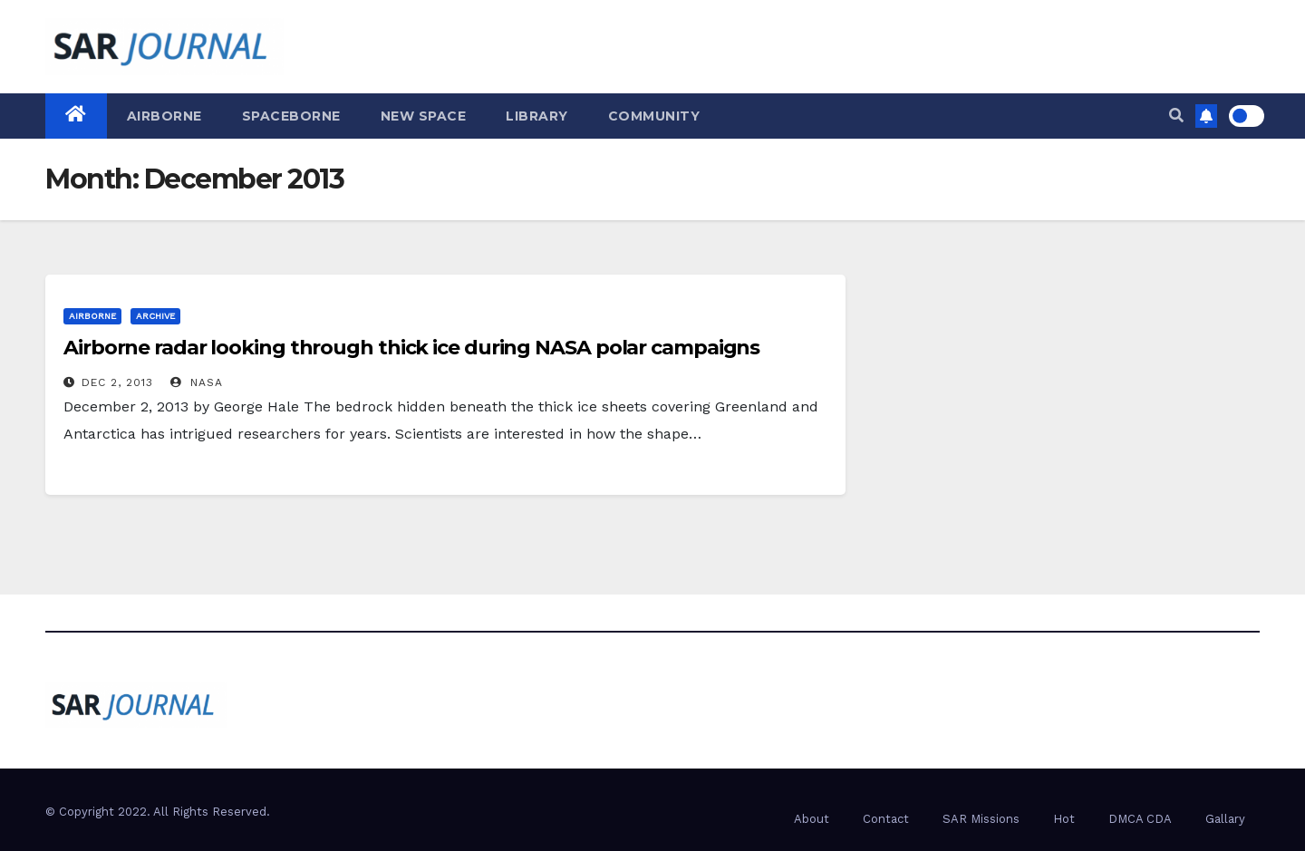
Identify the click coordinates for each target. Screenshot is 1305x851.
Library (537, 116)
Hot (1064, 819)
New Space (424, 116)
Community (654, 116)
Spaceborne (291, 116)
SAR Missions (981, 819)
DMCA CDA (1140, 819)
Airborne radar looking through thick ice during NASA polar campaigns (411, 347)
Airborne (164, 116)
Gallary (1225, 819)
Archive (155, 316)
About (811, 819)
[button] (1176, 115)
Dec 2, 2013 (117, 382)
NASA (196, 382)
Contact (886, 819)
